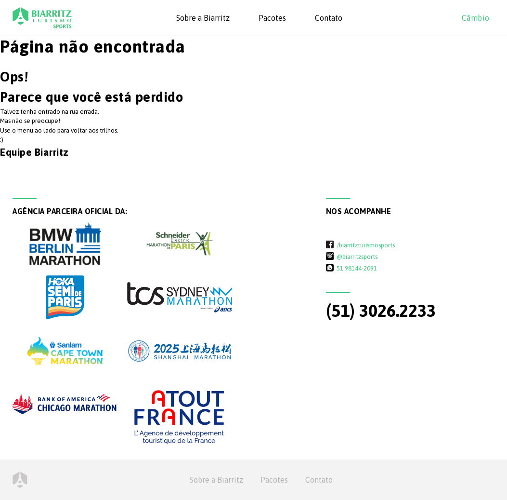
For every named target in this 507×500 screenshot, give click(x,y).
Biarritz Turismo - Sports (42, 17)
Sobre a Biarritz (203, 18)
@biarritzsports (357, 256)
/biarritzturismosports (366, 245)
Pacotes (272, 18)
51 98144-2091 (357, 268)
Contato (328, 18)
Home (20, 480)
